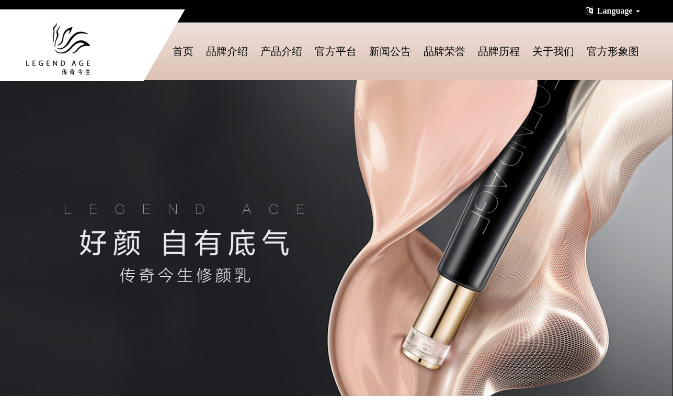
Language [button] (612, 10)
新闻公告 (390, 51)
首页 (183, 51)
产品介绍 (281, 51)
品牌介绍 (227, 51)
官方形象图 (613, 51)
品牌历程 (499, 51)
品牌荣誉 (444, 51)
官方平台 (336, 51)
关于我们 (553, 51)
